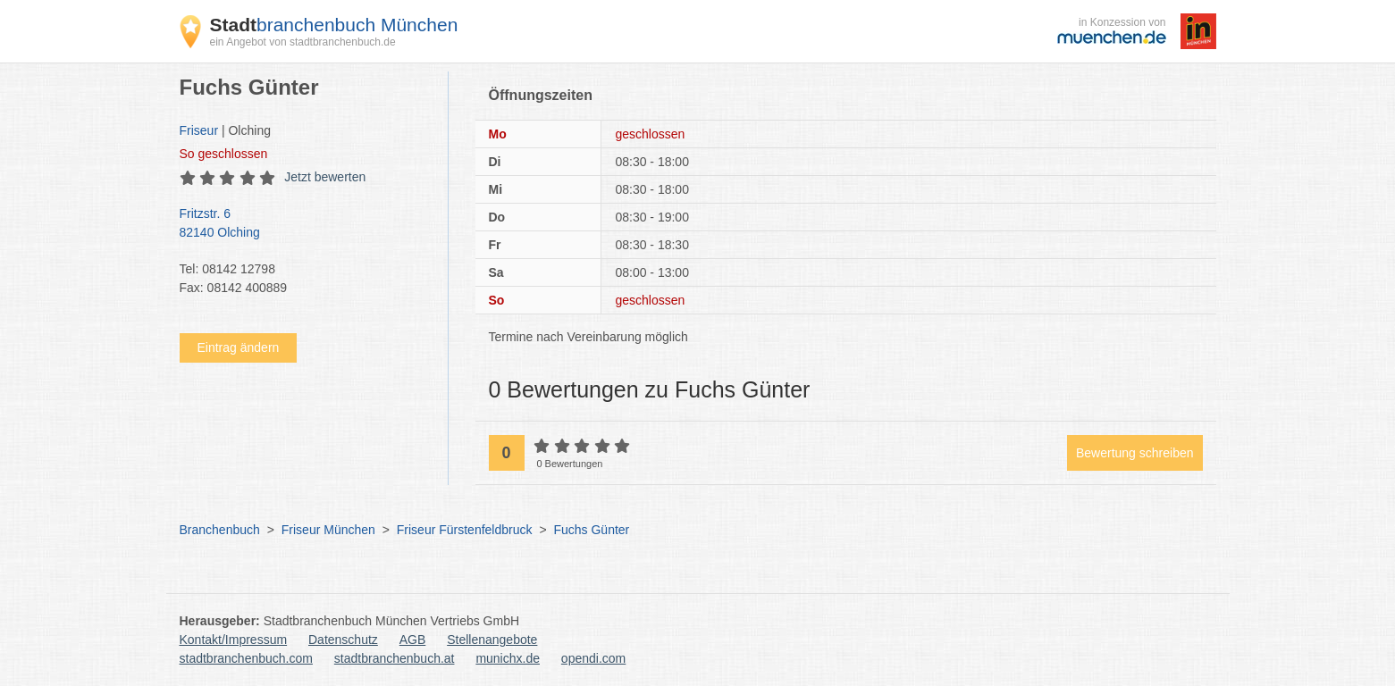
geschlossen (224, 153)
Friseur (199, 130)
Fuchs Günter (591, 530)
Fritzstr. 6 (305, 224)
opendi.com (593, 658)
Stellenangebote (492, 639)
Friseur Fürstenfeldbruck (465, 530)
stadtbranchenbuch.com (246, 658)
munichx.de (507, 658)
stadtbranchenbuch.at (394, 658)
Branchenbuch (220, 530)
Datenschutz (343, 639)
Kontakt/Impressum (234, 639)
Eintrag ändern (238, 347)
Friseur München (328, 530)
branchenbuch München (334, 24)
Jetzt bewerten (325, 177)
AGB (412, 639)
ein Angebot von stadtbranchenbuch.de (303, 42)
